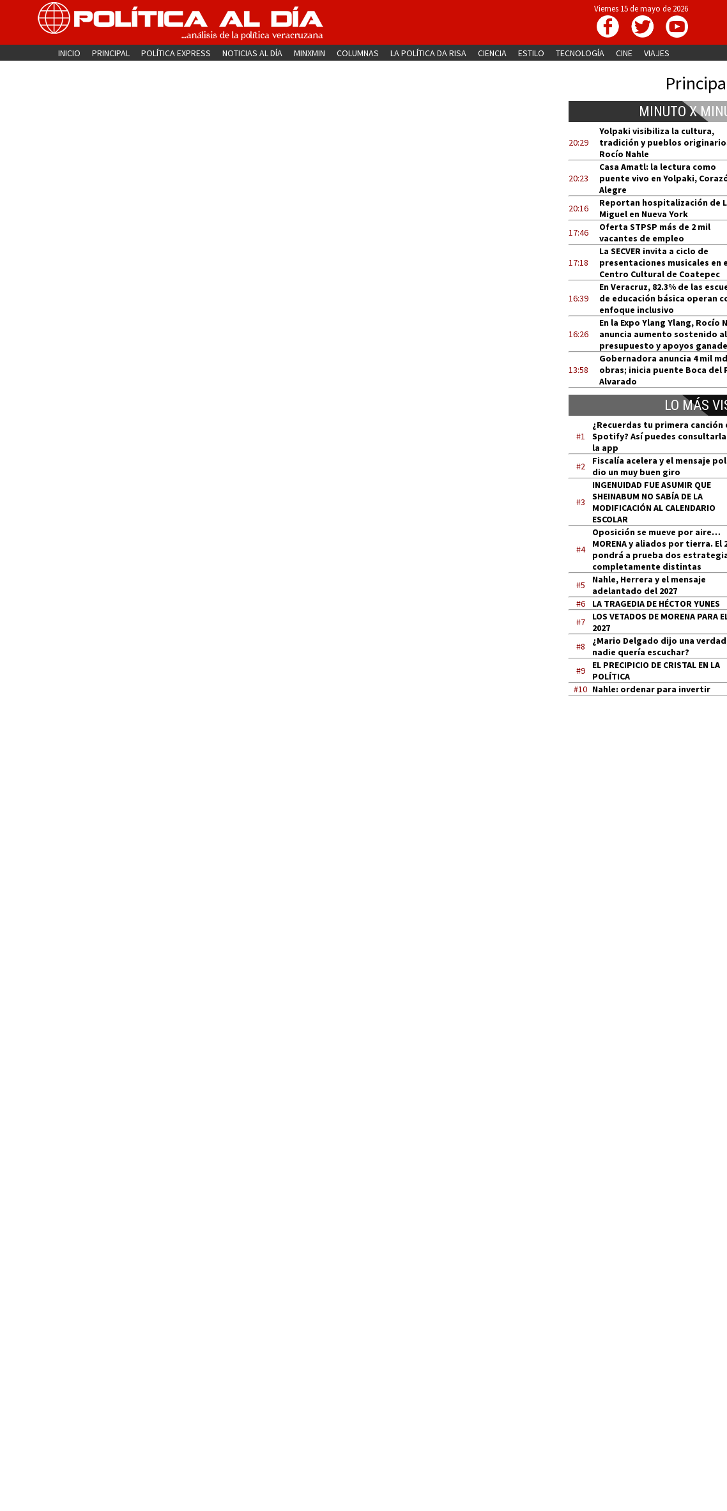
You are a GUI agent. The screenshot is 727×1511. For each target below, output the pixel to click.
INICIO (69, 53)
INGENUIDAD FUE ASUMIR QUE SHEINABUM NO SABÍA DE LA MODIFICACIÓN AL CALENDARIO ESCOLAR (654, 502)
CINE (624, 53)
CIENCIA (492, 53)
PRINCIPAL (111, 53)
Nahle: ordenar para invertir (651, 689)
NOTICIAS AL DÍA (252, 53)
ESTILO (531, 53)
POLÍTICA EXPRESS (176, 53)
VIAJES (657, 53)
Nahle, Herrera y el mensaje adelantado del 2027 (649, 584)
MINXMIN (309, 53)
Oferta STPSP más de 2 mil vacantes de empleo (654, 232)
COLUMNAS (358, 53)
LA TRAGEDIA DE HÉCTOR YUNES (656, 603)
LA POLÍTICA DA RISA (428, 53)
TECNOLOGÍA (580, 53)
